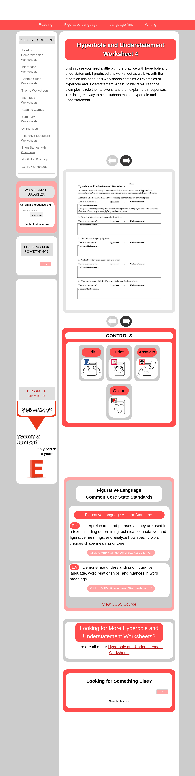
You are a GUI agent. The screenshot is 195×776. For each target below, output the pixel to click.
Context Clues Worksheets (31, 81)
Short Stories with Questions (33, 150)
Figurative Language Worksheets (35, 138)
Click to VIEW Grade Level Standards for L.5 (121, 588)
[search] (29, 264)
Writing (150, 25)
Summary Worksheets (29, 119)
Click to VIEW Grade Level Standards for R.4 (121, 552)
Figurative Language (81, 25)
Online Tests (30, 128)
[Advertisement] (36, 332)
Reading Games (32, 109)
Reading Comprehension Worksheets (32, 55)
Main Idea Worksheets (29, 100)
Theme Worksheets (35, 90)
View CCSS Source (119, 604)
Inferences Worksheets (29, 69)
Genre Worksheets (34, 166)
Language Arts (121, 25)
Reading (45, 25)
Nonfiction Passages (35, 159)
